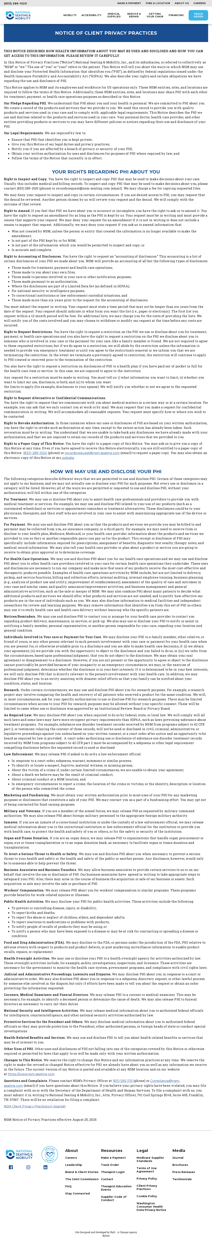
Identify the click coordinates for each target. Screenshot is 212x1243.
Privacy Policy (147, 1178)
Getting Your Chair (155, 15)
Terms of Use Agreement (147, 1169)
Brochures (180, 1165)
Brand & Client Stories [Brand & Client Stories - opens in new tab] (81, 1172)
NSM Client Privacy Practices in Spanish (35, 1106)
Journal (177, 1157)
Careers (199, 3)
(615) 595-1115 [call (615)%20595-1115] (123, 1081)
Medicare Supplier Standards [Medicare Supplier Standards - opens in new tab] (150, 1159)
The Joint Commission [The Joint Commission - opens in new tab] (82, 1179)
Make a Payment (129, 3)
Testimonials (182, 1179)
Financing (176, 15)
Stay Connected (77, 1193)
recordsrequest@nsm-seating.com (92, 453)
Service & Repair (134, 15)
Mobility (70, 15)
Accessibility (91, 15)
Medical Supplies (114, 15)
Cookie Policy (147, 1196)
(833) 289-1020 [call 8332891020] (35, 453)
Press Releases (183, 1172)
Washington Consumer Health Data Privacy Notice (151, 1207)
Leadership (73, 1165)
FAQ (68, 1186)
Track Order (198, 15)
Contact (107, 1179)
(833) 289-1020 (15, 3)
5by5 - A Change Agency (123, 1232)
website (67, 458)
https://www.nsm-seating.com (31, 1074)
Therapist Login (113, 1172)
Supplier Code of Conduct (114, 1198)
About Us (182, 3)
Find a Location (158, 3)
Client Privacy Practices (147, 1187)
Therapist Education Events (116, 1188)
